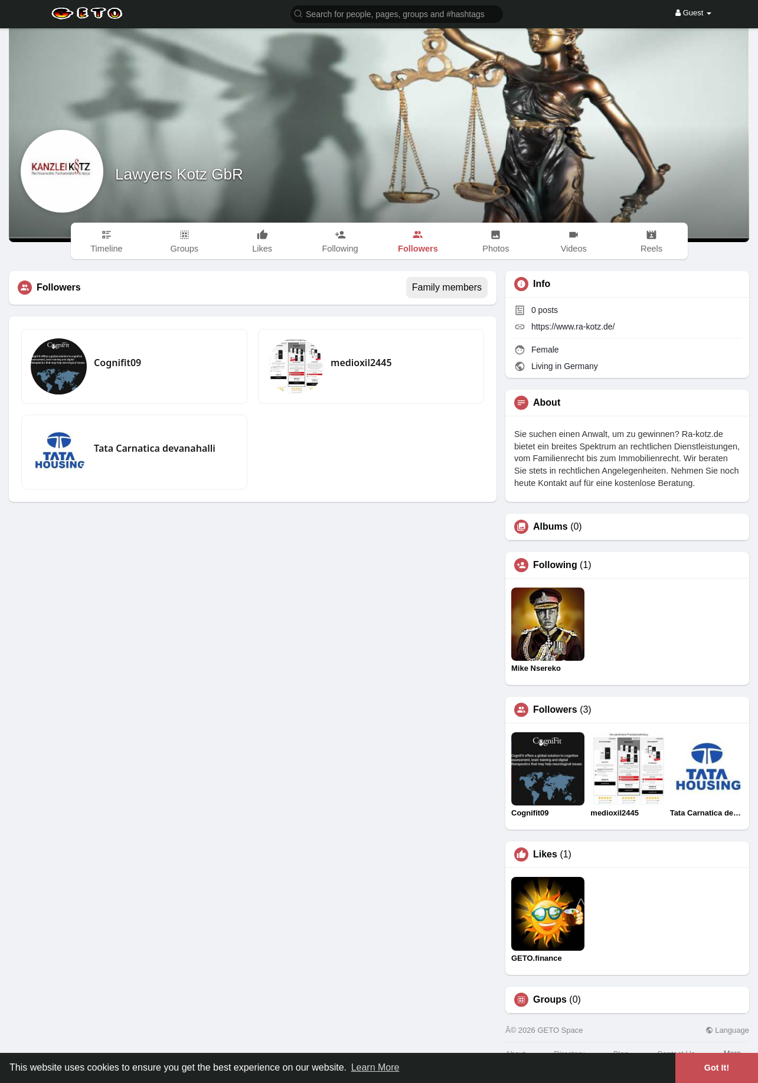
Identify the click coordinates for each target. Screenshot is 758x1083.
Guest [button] (693, 12)
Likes (545, 854)
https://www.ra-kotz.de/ (573, 326)
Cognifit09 (117, 362)
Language (727, 1030)
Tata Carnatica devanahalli (154, 448)
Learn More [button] (375, 1067)
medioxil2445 (361, 362)
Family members (447, 287)
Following (555, 565)
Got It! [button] (716, 1067)
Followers (555, 710)
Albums (550, 526)
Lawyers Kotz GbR (179, 174)
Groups (550, 999)
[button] (396, 13)
